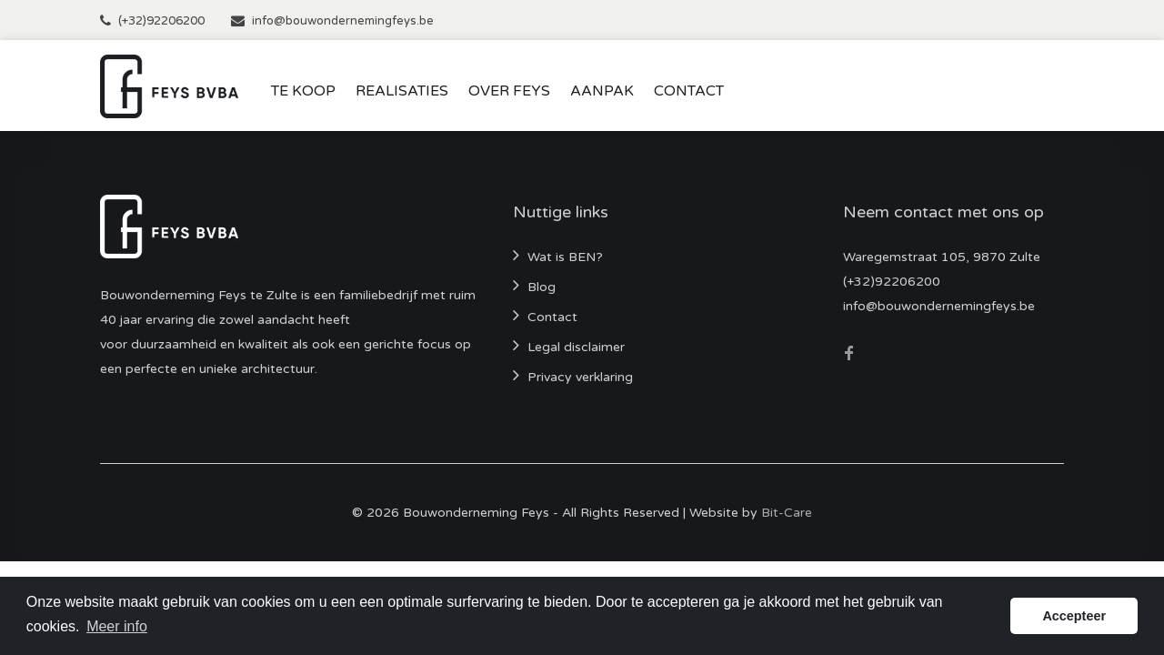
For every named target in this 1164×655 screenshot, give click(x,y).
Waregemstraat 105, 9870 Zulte (941, 257)
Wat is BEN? (565, 257)
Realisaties (402, 91)
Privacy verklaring (580, 377)
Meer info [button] (116, 626)
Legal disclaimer (576, 347)
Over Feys (509, 91)
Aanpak (602, 91)
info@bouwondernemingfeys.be (343, 21)
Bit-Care (786, 512)
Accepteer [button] (1074, 616)
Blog (541, 287)
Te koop (303, 91)
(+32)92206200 (161, 21)
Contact (689, 91)
